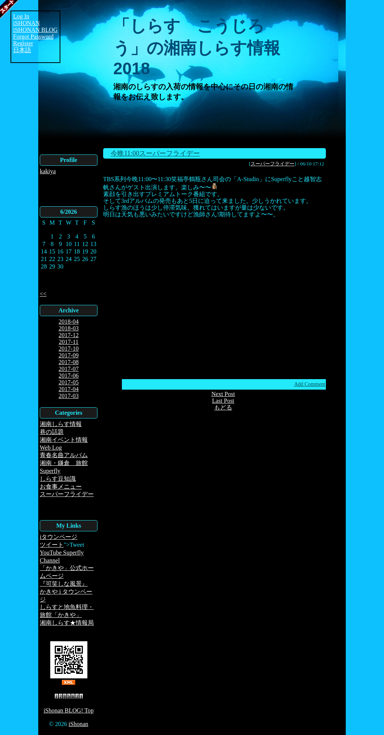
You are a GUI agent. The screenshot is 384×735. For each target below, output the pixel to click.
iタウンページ (58, 537)
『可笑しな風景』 (64, 583)
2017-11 (69, 342)
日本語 (22, 50)
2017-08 (68, 362)
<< (43, 294)
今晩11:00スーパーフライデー (155, 153)
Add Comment (309, 384)
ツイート (52, 545)
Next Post (223, 394)
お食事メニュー (61, 486)
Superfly (50, 471)
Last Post (223, 401)
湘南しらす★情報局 (67, 623)
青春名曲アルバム (64, 455)
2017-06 (68, 375)
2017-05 (68, 382)
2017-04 (68, 389)
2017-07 (68, 369)
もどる (223, 407)
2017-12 (68, 335)
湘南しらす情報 (61, 424)
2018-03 (68, 328)
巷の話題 (52, 432)
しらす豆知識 (58, 479)
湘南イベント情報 (64, 439)
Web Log (51, 447)
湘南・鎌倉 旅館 (64, 463)
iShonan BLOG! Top (69, 710)
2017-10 (68, 348)
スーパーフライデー (67, 494)
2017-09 (68, 355)
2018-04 (68, 321)
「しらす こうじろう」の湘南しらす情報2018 (196, 47)
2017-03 (68, 396)
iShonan (78, 724)
